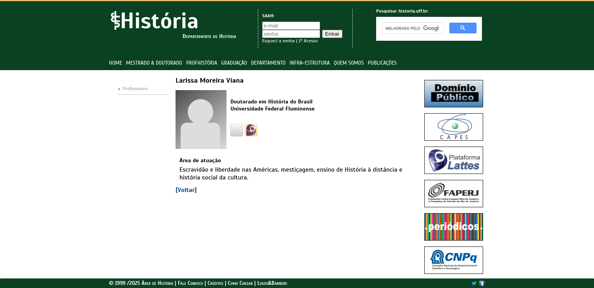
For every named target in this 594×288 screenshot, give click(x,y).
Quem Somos (349, 63)
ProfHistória (201, 63)
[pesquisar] (412, 28)
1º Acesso (308, 40)
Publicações (382, 63)
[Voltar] (186, 190)
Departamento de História (209, 36)
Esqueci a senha (278, 40)
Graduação (234, 63)
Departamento (268, 63)
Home (115, 63)
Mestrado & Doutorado (154, 63)
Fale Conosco (190, 283)
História (159, 20)
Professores (135, 88)
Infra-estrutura (310, 63)
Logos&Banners (272, 283)
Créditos (215, 283)
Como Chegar (240, 283)
